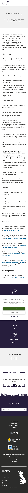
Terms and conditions (14, 425)
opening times (14, 328)
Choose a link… (14, 410)
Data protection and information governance (14, 454)
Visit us (14, 325)
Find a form (14, 339)
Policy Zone (14, 461)
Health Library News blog (11, 230)
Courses (14, 3)
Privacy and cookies (14, 421)
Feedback (14, 427)
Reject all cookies (14, 312)
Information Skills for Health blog (15, 238)
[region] (14, 308)
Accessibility (14, 423)
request (14, 342)
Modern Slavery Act (14, 459)
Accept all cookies (14, 308)
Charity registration (14, 456)
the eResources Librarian (16, 277)
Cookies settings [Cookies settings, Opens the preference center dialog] (14, 316)
